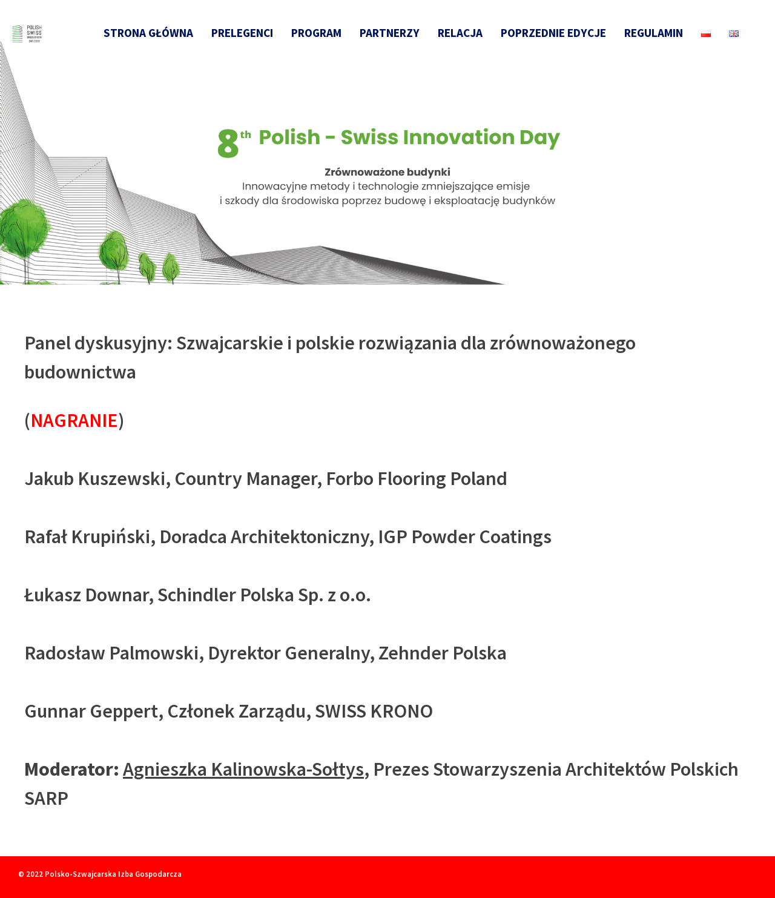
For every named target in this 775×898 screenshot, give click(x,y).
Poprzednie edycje (553, 32)
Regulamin (653, 32)
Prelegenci (242, 32)
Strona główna (148, 32)
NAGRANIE (74, 420)
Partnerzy (390, 32)
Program (316, 32)
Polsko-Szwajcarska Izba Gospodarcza (113, 874)
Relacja (460, 32)
